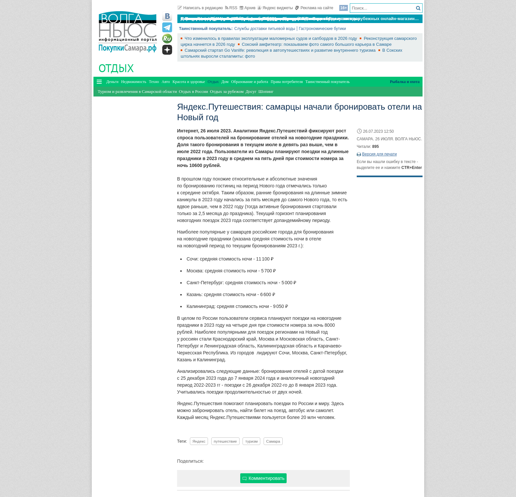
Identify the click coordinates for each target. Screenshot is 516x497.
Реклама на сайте (314, 8)
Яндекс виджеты (275, 8)
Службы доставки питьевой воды (264, 28)
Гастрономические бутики (322, 28)
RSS (231, 8)
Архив (248, 8)
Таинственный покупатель (327, 81)
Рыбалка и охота (405, 81)
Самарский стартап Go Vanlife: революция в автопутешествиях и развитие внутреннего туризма (281, 50)
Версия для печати (379, 154)
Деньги (112, 81)
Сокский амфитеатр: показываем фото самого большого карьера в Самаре (317, 44)
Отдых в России (193, 91)
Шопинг (265, 91)
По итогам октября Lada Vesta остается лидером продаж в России (251, 18)
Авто (166, 81)
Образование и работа (249, 81)
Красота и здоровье (188, 81)
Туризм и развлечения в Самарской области (137, 91)
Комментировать (264, 478)
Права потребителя (287, 81)
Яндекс (199, 441)
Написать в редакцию (200, 8)
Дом (225, 81)
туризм (251, 441)
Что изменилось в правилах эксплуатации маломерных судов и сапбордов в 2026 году (271, 38)
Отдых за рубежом (227, 91)
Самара (273, 441)
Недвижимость (133, 81)
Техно (154, 81)
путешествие (225, 441)
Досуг (250, 91)
